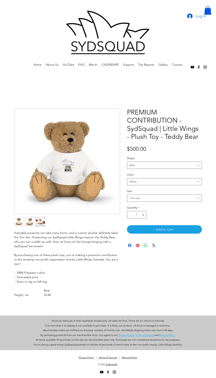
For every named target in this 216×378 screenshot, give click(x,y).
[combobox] (164, 165)
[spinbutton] (137, 214)
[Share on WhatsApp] (145, 245)
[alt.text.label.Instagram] (205, 67)
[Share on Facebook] (129, 245)
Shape (131, 158)
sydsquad (111, 364)
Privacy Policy (86, 357)
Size (129, 191)
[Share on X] (153, 245)
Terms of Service (108, 357)
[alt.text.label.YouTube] (192, 67)
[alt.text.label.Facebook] (199, 67)
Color (130, 174)
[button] (207, 10)
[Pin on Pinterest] (137, 245)
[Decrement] (130, 214)
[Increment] (143, 214)
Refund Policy (129, 357)
